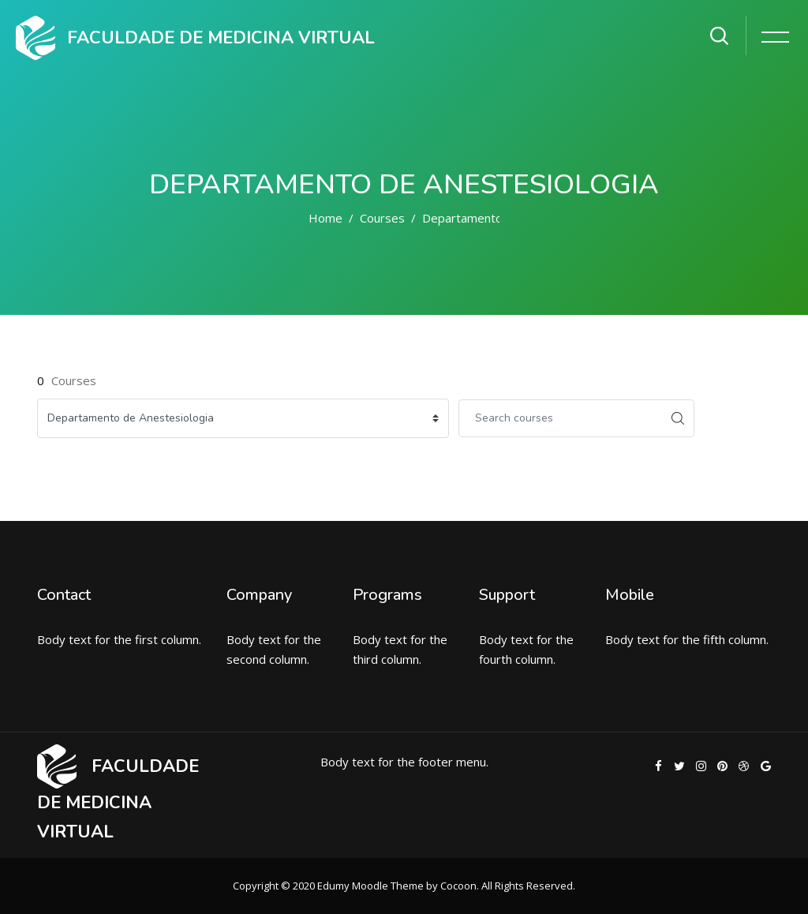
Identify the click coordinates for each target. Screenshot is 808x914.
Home (325, 218)
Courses (382, 218)
